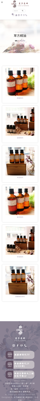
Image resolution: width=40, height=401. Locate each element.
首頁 (16, 41)
